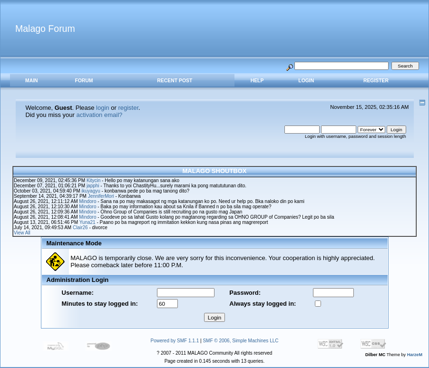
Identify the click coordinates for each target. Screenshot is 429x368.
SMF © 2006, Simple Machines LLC (240, 340)
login (102, 107)
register (128, 107)
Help (257, 80)
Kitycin (93, 180)
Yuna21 (87, 222)
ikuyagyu (90, 191)
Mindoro (87, 201)
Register (376, 80)
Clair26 (80, 227)
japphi (93, 185)
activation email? (99, 114)
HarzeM (414, 354)
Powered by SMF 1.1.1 (175, 340)
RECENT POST (174, 80)
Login (306, 80)
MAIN (31, 80)
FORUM (84, 80)
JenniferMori (101, 196)
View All (22, 232)
